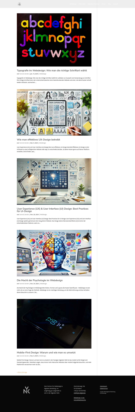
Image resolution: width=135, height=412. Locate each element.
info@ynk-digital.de (80, 393)
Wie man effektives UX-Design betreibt (38, 139)
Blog (109, 4)
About (104, 4)
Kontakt (115, 4)
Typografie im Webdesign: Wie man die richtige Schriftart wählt (52, 70)
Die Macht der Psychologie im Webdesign (40, 280)
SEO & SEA (82, 4)
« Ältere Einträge (22, 372)
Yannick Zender (24, 74)
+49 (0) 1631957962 (80, 391)
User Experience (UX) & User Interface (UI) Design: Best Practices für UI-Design (52, 210)
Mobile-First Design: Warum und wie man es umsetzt (46, 352)
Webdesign (72, 4)
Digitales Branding (93, 4)
